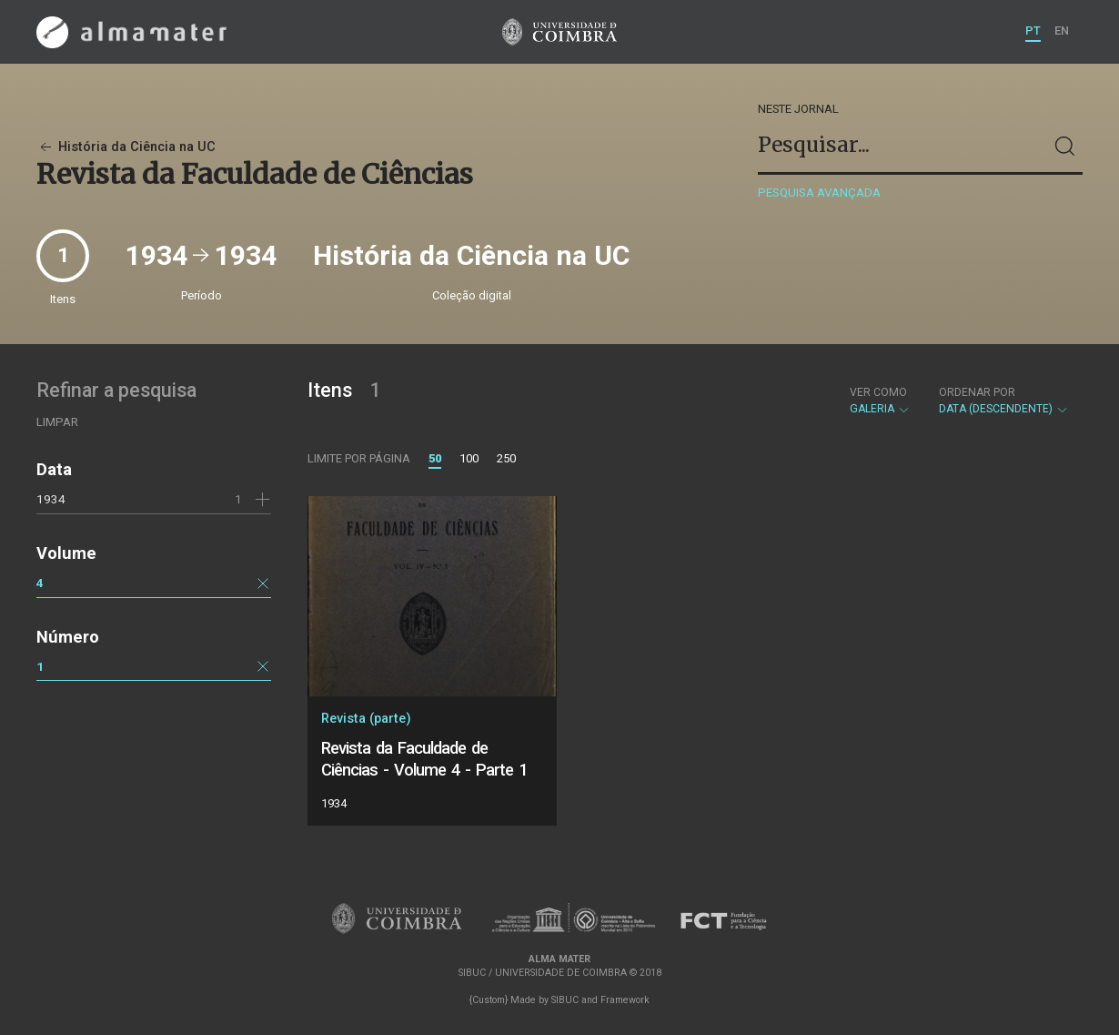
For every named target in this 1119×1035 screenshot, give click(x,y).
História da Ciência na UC (126, 147)
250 (506, 458)
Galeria (880, 400)
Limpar (57, 422)
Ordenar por (977, 392)
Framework (625, 1000)
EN (1061, 30)
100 (469, 458)
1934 (51, 499)
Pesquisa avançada (819, 192)
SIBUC (565, 1000)
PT (1033, 30)
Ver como (878, 392)
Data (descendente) (1004, 400)
